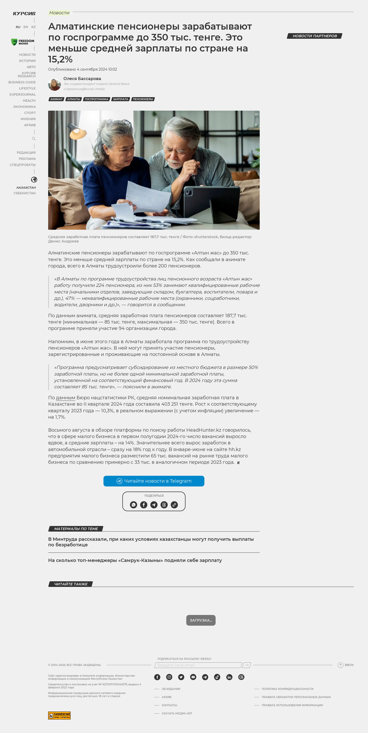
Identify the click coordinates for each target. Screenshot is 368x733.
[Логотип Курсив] (22, 12)
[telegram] (205, 677)
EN (26, 25)
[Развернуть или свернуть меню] (32, 134)
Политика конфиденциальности (287, 689)
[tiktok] (217, 677)
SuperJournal (23, 90)
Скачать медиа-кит (177, 713)
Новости (27, 53)
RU (18, 25)
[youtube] (193, 677)
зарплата (120, 99)
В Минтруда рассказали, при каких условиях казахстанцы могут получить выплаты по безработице (151, 542)
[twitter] (181, 677)
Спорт (29, 108)
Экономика (25, 102)
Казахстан (26, 182)
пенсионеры (143, 99)
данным (65, 398)
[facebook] (157, 677)
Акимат (56, 99)
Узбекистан (25, 188)
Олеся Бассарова (82, 78)
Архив (29, 120)
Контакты (169, 705)
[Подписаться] (247, 665)
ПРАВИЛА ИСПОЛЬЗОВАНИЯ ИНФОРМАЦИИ (292, 705)
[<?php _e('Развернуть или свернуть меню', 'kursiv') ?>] (33, 175)
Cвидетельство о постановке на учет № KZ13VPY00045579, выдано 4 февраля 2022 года (94, 686)
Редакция (26, 148)
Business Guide (23, 77)
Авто (30, 65)
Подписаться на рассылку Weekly (184, 659)
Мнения (28, 114)
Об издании (171, 689)
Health (29, 96)
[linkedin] (229, 677)
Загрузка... (201, 620)
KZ (32, 25)
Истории (27, 59)
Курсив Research (21, 71)
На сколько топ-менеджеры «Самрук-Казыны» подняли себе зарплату (135, 560)
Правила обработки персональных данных (296, 697)
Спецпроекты (23, 160)
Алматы (73, 99)
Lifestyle (27, 83)
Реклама (27, 154)
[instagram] (169, 677)
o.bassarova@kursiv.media (83, 89)
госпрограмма (96, 99)
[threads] (241, 677)
